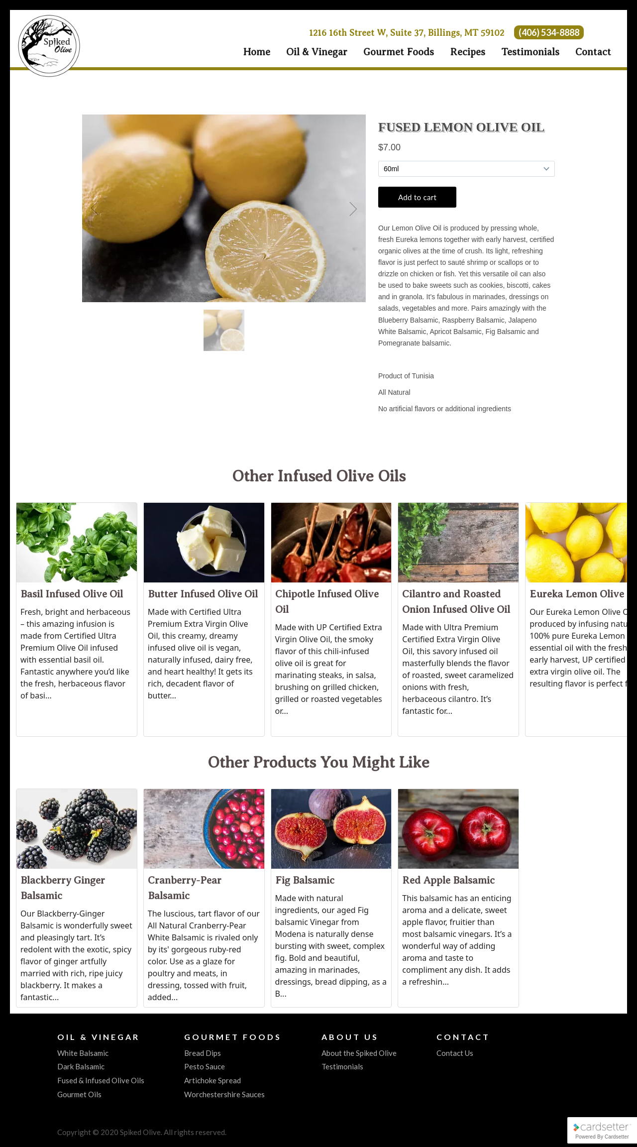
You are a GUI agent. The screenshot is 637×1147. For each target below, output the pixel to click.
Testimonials (530, 52)
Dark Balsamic (81, 1066)
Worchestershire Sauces (224, 1094)
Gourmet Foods (398, 52)
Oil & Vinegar (316, 52)
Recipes (467, 52)
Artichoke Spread (212, 1080)
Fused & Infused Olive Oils (100, 1080)
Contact (593, 52)
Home (256, 52)
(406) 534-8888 (549, 32)
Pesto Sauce (204, 1066)
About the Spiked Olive (359, 1052)
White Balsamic (82, 1052)
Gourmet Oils (79, 1094)
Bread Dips (202, 1052)
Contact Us (454, 1052)
